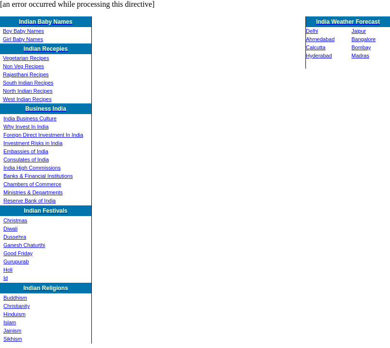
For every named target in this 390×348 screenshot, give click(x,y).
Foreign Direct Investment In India (43, 135)
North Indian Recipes (28, 91)
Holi (8, 270)
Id (5, 278)
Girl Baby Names (23, 39)
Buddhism (15, 298)
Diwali (10, 229)
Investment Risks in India (32, 143)
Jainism (12, 331)
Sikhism (12, 339)
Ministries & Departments (33, 192)
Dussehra (14, 237)
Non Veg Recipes (23, 66)
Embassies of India (25, 151)
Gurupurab (16, 261)
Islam (9, 322)
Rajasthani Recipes (26, 74)
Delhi (312, 31)
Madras (360, 55)
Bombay (361, 47)
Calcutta (315, 47)
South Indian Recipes (28, 83)
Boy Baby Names (23, 31)
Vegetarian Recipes (26, 58)
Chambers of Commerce (32, 184)
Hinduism (14, 314)
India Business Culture (30, 118)
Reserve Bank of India (29, 200)
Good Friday (18, 253)
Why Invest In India (26, 127)
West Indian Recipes (27, 99)
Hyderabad (319, 55)
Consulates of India (26, 159)
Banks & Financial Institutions (38, 176)
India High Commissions (32, 168)
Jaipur (358, 31)
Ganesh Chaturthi (24, 245)
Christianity (16, 306)
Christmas (15, 220)
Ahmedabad (320, 39)
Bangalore (363, 39)
